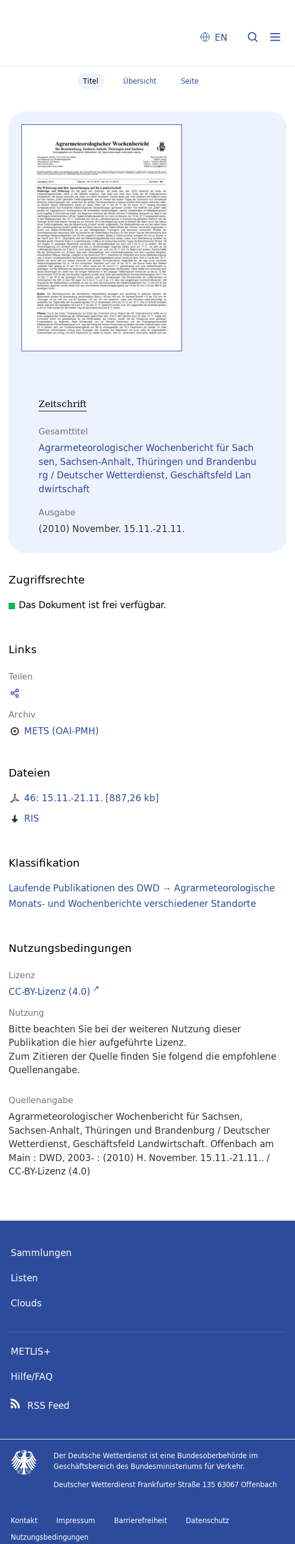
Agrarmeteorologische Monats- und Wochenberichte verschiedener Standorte (142, 895)
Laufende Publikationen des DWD (84, 888)
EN (221, 37)
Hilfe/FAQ (31, 1376)
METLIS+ (31, 1351)
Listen (24, 1278)
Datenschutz (207, 1520)
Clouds (26, 1303)
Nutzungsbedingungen (49, 1537)
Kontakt (24, 1520)
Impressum (75, 1520)
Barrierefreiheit (140, 1520)
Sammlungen (41, 1252)
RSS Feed (48, 1405)
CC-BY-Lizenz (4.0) (49, 991)
